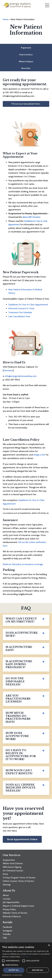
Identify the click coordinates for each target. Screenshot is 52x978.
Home (6, 19)
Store (5, 874)
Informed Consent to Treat (21, 308)
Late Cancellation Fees (19, 316)
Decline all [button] (37, 970)
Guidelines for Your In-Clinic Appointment (28, 304)
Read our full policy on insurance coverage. (23, 564)
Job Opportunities (11, 902)
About (6, 895)
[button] (26, 965)
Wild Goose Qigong (12, 867)
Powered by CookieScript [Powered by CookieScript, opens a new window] (12, 975)
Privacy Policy (9, 909)
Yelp (5, 937)
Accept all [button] (14, 970)
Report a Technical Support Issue (18, 906)
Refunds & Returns (12, 916)
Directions (8, 370)
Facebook (7, 927)
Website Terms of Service (15, 913)
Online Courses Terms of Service (18, 881)
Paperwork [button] (26, 47)
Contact (6, 898)
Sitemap (7, 884)
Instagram (7, 930)
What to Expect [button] (26, 61)
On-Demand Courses (13, 870)
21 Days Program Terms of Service (19, 877)
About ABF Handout (31, 217)
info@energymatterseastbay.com (20, 376)
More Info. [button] (26, 68)
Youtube (7, 934)
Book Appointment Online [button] (22, 839)
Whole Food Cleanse (13, 863)
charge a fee (39, 454)
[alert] (26, 960)
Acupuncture (9, 860)
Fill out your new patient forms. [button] (26, 104)
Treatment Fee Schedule (20, 312)
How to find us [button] (26, 54)
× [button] (49, 945)
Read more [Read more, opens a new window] (25, 957)
